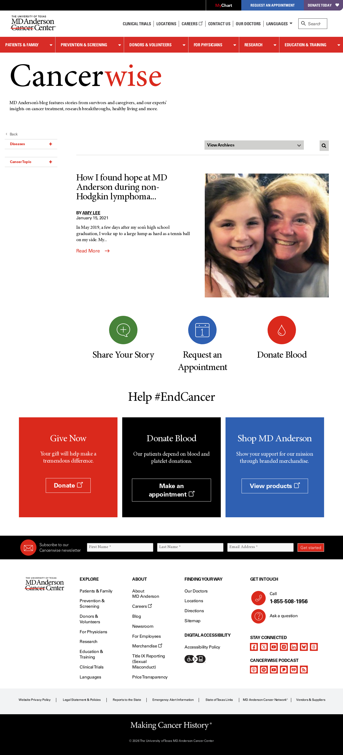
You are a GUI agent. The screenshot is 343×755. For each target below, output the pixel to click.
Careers (192, 23)
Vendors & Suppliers (310, 700)
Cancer (85, 78)
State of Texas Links (219, 700)
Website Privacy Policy (35, 700)
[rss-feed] (304, 669)
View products (275, 486)
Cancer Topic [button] (31, 161)
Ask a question (280, 618)
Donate (68, 485)
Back (12, 134)
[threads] (314, 647)
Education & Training (305, 44)
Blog (136, 616)
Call (294, 598)
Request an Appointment (272, 5)
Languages (277, 23)
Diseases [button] (31, 143)
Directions (194, 610)
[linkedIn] (294, 647)
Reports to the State (127, 700)
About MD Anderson (145, 594)
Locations (194, 600)
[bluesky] (304, 647)
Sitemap (193, 620)
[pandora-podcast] (284, 669)
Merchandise (147, 645)
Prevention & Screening (84, 44)
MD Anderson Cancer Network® (265, 700)
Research (253, 44)
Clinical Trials (137, 23)
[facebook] (254, 647)
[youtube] (274, 647)
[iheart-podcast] (294, 669)
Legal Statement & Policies (82, 700)
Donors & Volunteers (150, 44)
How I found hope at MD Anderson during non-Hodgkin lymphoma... (121, 188)
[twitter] (264, 647)
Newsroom (142, 626)
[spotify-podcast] (264, 669)
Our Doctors (248, 23)
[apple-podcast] (254, 669)
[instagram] (284, 647)
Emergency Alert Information (173, 700)
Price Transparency (150, 677)
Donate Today (323, 5)
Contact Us (219, 23)
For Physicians (208, 44)
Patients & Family (22, 44)
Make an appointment (171, 490)
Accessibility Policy (202, 647)
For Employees (146, 636)
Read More (93, 251)
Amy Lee (91, 212)
